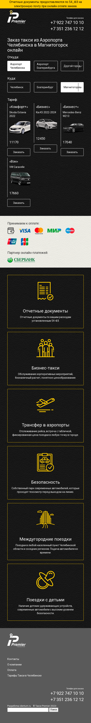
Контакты (13, 659)
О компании (14, 664)
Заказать (18, 152)
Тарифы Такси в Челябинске (24, 675)
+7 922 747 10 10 (67, 22)
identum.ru (25, 706)
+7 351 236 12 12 (67, 28)
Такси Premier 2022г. (46, 706)
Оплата (11, 670)
